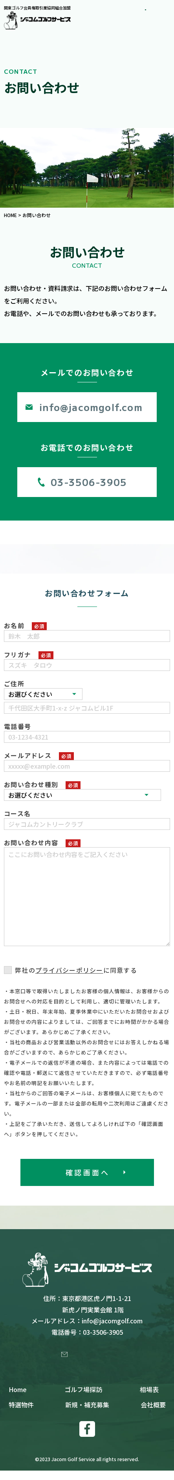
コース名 (17, 813)
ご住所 (14, 683)
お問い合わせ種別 (31, 784)
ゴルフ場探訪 (83, 1398)
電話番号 (17, 726)
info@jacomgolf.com (91, 407)
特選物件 (21, 1414)
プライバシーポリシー (69, 970)
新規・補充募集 (87, 1414)
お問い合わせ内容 (31, 842)
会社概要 (153, 1414)
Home (18, 1398)
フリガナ (17, 654)
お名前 (14, 625)
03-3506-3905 (89, 482)
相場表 (149, 1398)
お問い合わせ (91, 1359)
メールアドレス (27, 755)
